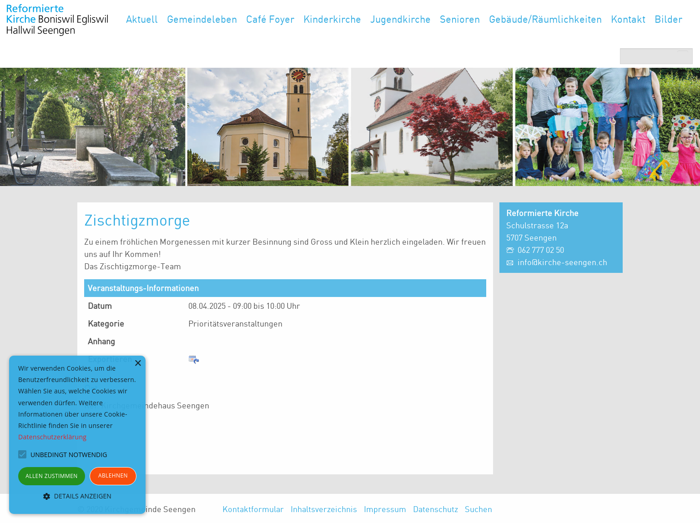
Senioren (460, 19)
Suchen (478, 509)
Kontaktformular (253, 509)
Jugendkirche (400, 19)
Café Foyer (270, 19)
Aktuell (142, 19)
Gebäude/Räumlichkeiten (545, 19)
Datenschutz (435, 509)
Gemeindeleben (202, 19)
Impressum (385, 509)
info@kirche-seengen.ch (562, 262)
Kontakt (628, 19)
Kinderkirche (332, 19)
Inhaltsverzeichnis (324, 509)
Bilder (668, 19)
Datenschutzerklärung (52, 436)
